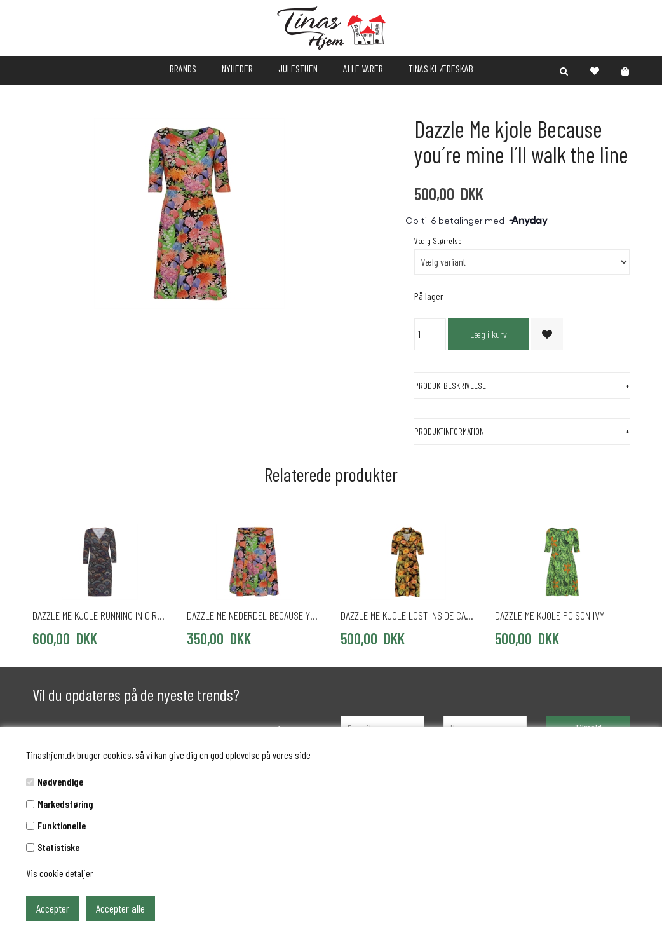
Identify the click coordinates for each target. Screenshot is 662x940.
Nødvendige (60, 781)
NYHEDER (237, 68)
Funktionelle (61, 825)
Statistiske (58, 847)
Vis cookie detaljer (59, 873)
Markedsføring (65, 804)
